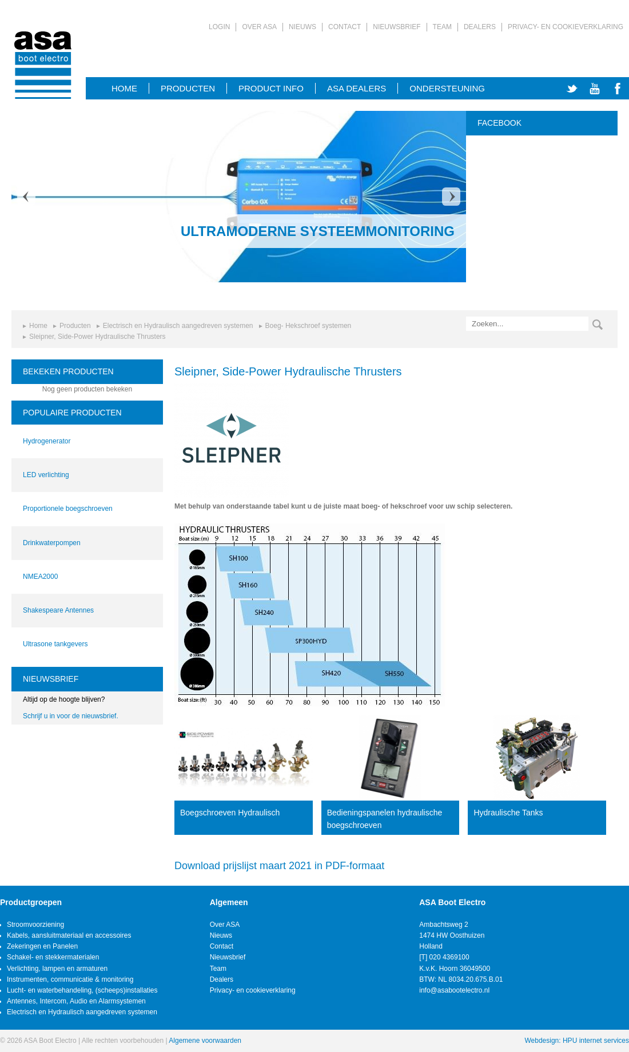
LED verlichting (46, 475)
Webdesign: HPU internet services (576, 1041)
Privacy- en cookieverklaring (565, 27)
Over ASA (259, 27)
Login (219, 27)
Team (442, 27)
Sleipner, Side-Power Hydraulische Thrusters (97, 337)
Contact (344, 27)
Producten (188, 88)
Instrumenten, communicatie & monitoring (70, 979)
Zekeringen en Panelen (42, 946)
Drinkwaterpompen (52, 543)
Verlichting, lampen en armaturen (57, 969)
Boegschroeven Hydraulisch (230, 812)
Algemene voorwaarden (205, 1041)
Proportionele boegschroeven (68, 509)
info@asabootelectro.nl (454, 990)
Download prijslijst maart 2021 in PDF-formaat (279, 865)
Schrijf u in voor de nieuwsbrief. (70, 716)
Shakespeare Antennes (58, 610)
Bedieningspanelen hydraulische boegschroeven (385, 819)
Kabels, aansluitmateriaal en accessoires (69, 935)
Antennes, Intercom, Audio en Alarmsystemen (76, 1001)
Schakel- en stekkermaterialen (53, 957)
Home (38, 326)
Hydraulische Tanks (508, 812)
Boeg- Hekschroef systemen (308, 326)
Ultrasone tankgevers (55, 644)
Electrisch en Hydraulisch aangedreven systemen (178, 326)
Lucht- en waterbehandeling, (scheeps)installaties (82, 990)
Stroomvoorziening (35, 925)
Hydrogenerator (46, 441)
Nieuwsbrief (396, 27)
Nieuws (302, 27)
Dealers (480, 27)
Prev (26, 196)
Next (451, 196)
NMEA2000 (40, 577)
